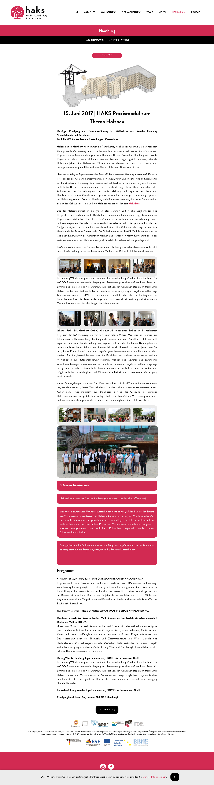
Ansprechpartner (119, 39)
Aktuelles (89, 12)
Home (77, 12)
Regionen (177, 12)
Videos (162, 12)
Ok (174, 777)
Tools (150, 12)
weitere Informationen (154, 777)
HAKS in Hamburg (94, 39)
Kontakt (195, 12)
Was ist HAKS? (108, 12)
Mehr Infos (134, 202)
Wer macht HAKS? (131, 12)
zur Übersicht (107, 708)
